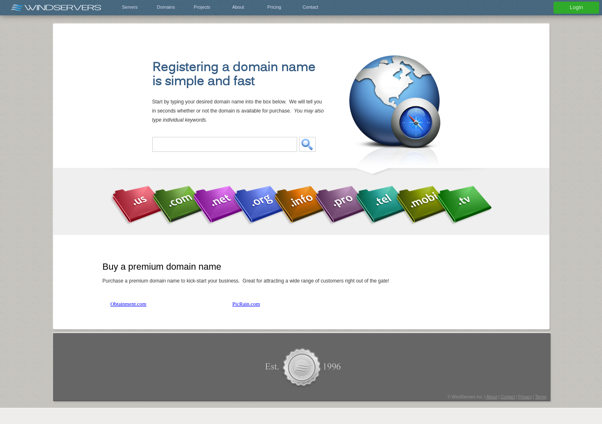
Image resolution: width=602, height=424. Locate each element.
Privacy (525, 397)
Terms (540, 397)
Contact (310, 7)
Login (576, 7)
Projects (202, 7)
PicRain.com (246, 304)
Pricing (274, 7)
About (238, 7)
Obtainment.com (128, 304)
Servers (130, 7)
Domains (166, 7)
